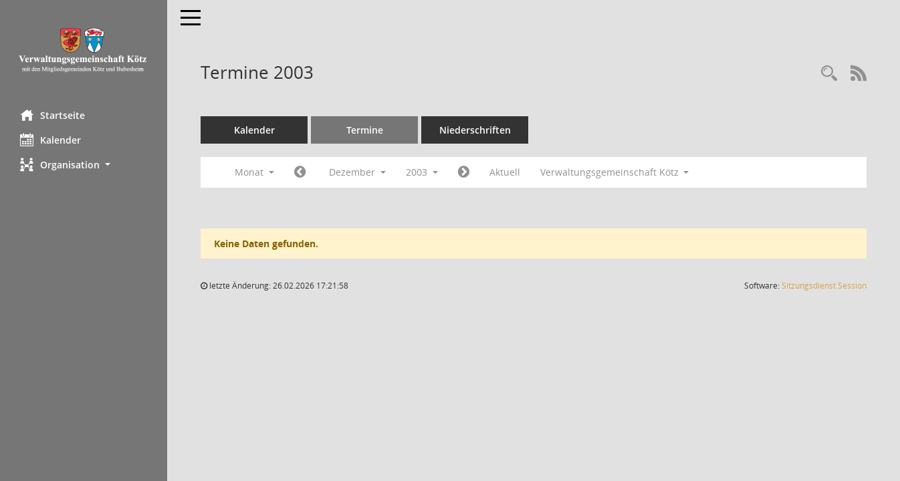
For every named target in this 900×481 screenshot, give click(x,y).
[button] (83, 164)
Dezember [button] (357, 172)
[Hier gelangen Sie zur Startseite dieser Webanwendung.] (83, 49)
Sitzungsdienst (824, 285)
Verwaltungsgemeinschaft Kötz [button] (614, 172)
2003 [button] (422, 172)
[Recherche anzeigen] (829, 74)
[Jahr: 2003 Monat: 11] (300, 172)
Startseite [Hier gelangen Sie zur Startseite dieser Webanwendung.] (52, 115)
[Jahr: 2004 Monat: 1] (463, 172)
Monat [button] (254, 172)
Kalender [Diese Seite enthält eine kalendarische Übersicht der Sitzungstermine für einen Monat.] (50, 139)
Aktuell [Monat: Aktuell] (504, 172)
